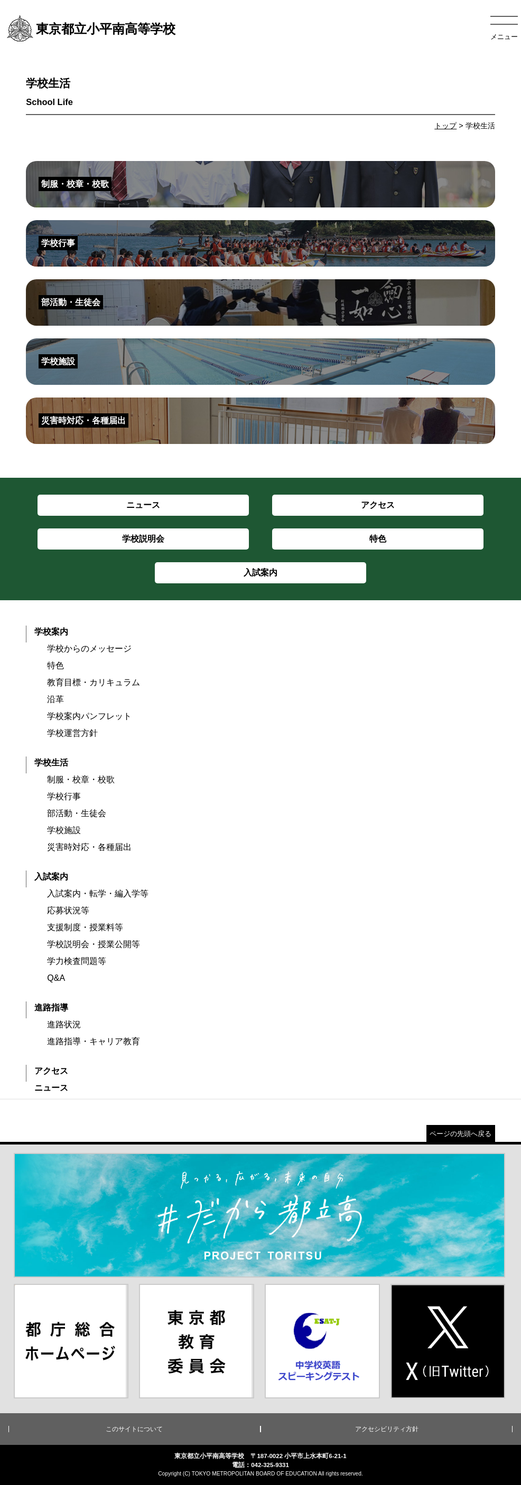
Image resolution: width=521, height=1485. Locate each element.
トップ (445, 125)
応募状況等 (68, 910)
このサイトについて (134, 1429)
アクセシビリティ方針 (386, 1429)
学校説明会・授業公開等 (93, 944)
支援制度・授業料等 (85, 927)
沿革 (55, 699)
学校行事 (64, 796)
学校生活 (51, 762)
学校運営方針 (72, 733)
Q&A (56, 977)
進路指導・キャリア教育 (93, 1041)
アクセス (51, 1070)
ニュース (51, 1087)
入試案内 (51, 876)
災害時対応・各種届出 (89, 847)
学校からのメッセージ (89, 648)
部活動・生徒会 (76, 813)
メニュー (504, 37)
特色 (55, 665)
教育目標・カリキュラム (93, 682)
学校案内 (51, 631)
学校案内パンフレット (89, 716)
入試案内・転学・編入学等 (97, 893)
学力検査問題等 (76, 961)
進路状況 (64, 1024)
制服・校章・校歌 (81, 779)
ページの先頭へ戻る (460, 1134)
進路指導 (51, 1007)
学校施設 (64, 830)
